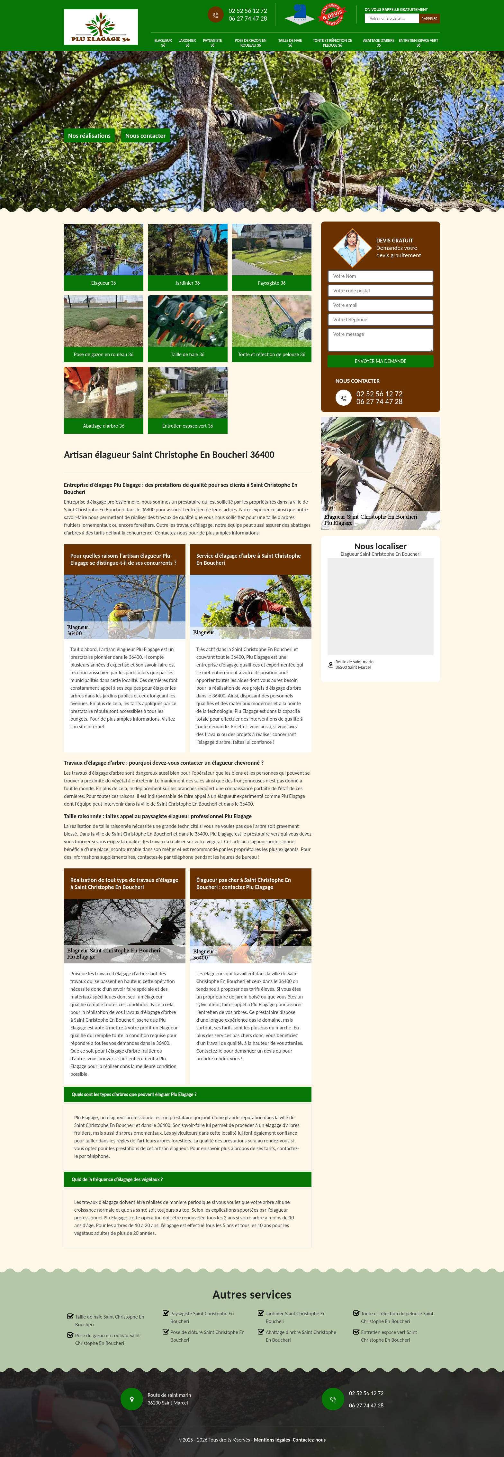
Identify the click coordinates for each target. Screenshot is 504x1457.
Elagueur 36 (163, 43)
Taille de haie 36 (290, 43)
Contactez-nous (309, 1440)
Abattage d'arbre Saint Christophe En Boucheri (301, 1336)
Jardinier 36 (187, 43)
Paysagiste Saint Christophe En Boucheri (202, 1317)
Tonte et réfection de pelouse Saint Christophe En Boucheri (397, 1317)
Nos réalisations (89, 135)
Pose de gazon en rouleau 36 (250, 43)
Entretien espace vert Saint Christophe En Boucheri (389, 1336)
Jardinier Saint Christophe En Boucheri (296, 1317)
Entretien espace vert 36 (418, 43)
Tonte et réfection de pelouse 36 (332, 43)
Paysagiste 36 (212, 43)
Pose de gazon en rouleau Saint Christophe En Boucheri (107, 1339)
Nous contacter (145, 135)
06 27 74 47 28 (248, 18)
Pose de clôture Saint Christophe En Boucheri (208, 1336)
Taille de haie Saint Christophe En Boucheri (109, 1321)
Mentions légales (272, 1440)
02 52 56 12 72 (248, 10)
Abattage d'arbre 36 (378, 43)
